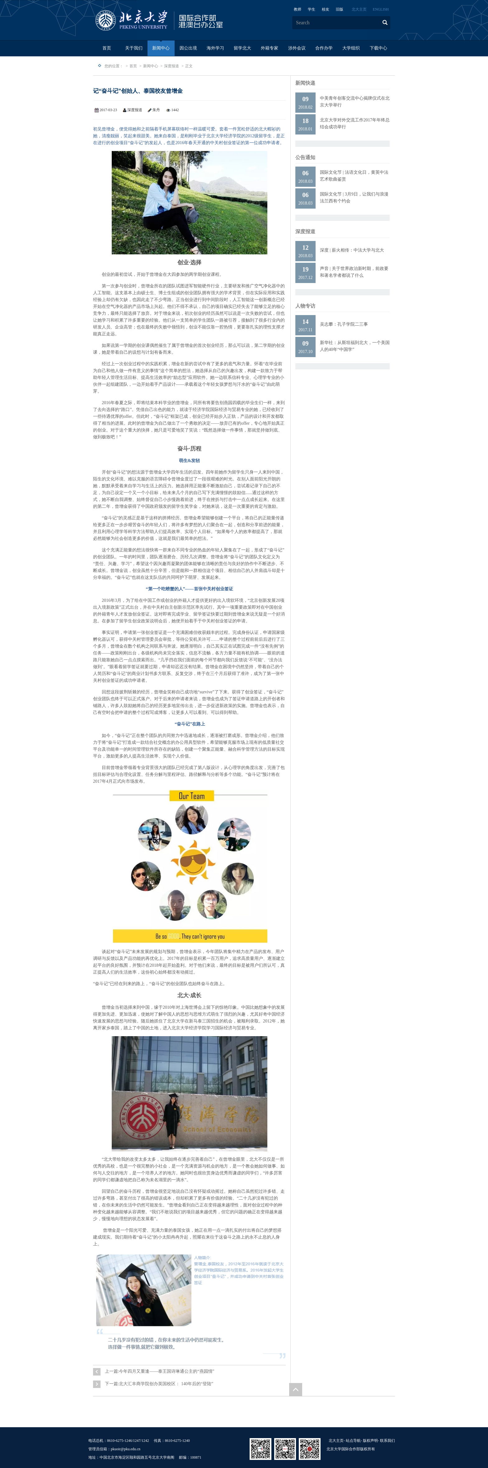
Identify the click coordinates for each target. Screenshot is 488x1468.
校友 (325, 9)
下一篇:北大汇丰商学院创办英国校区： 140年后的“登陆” (159, 1383)
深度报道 (171, 66)
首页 (106, 48)
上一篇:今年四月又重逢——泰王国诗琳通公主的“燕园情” (159, 1371)
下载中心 (378, 48)
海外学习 (215, 48)
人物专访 (305, 306)
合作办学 (324, 48)
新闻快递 (305, 83)
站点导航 (353, 1440)
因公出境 (188, 48)
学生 (311, 9)
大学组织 (351, 48)
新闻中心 (161, 48)
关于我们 (134, 48)
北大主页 (359, 9)
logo (178, 20)
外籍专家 (269, 48)
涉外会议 (297, 48)
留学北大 (242, 48)
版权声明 (370, 1440)
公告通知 (305, 157)
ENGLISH (381, 9)
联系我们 (387, 1440)
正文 (189, 66)
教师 (297, 9)
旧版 (339, 9)
